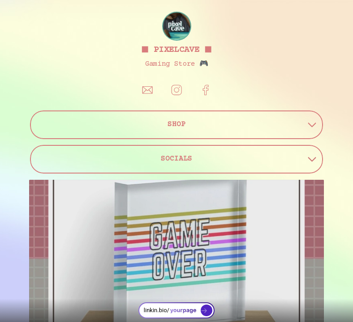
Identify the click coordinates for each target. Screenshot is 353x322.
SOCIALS (238, 159)
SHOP (242, 124)
